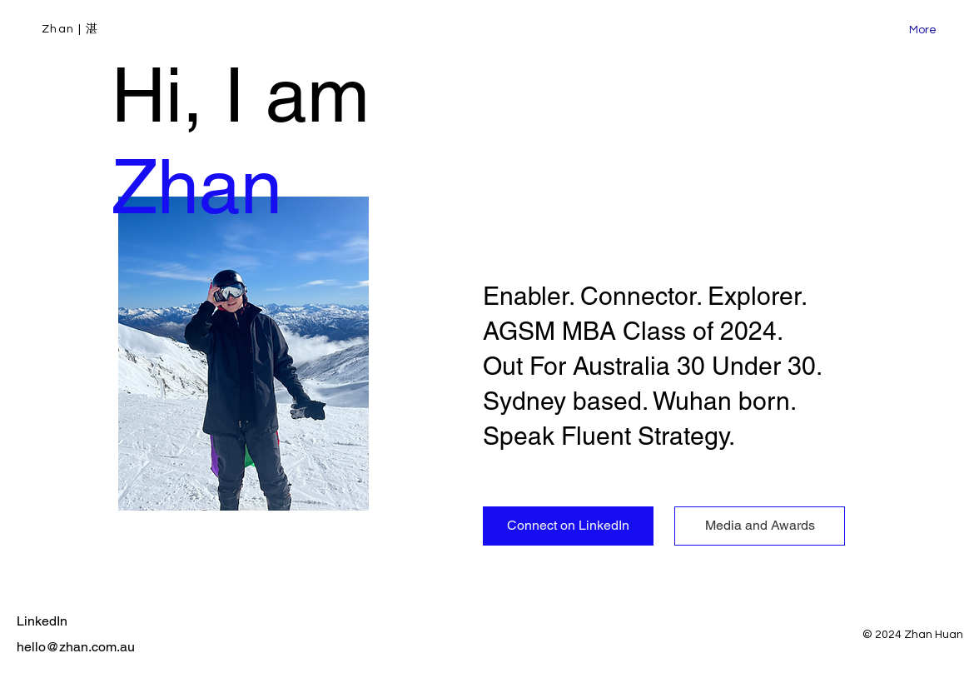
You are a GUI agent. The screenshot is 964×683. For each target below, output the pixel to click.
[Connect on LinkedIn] (568, 526)
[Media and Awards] (759, 526)
